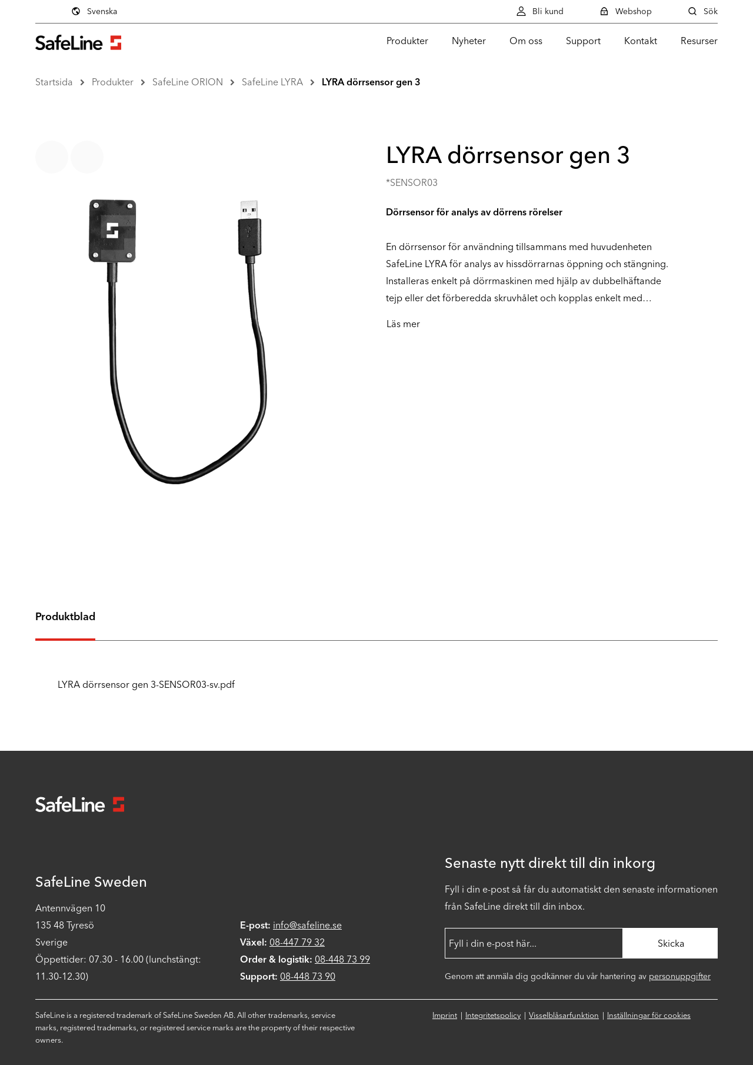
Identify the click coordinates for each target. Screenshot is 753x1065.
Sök (702, 11)
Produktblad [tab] (65, 616)
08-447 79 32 (297, 942)
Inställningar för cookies (649, 1015)
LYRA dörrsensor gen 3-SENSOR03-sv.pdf (135, 684)
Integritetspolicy (493, 1015)
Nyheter (469, 40)
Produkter (407, 40)
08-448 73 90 (307, 976)
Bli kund (540, 11)
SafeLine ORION (187, 82)
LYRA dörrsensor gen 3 (371, 82)
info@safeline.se (307, 925)
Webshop (625, 11)
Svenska (94, 11)
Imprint (444, 1015)
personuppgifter (680, 976)
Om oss (525, 40)
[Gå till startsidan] (78, 40)
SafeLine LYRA (272, 82)
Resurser (699, 40)
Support (583, 40)
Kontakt (640, 40)
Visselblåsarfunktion (564, 1015)
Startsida (54, 82)
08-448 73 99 (342, 959)
